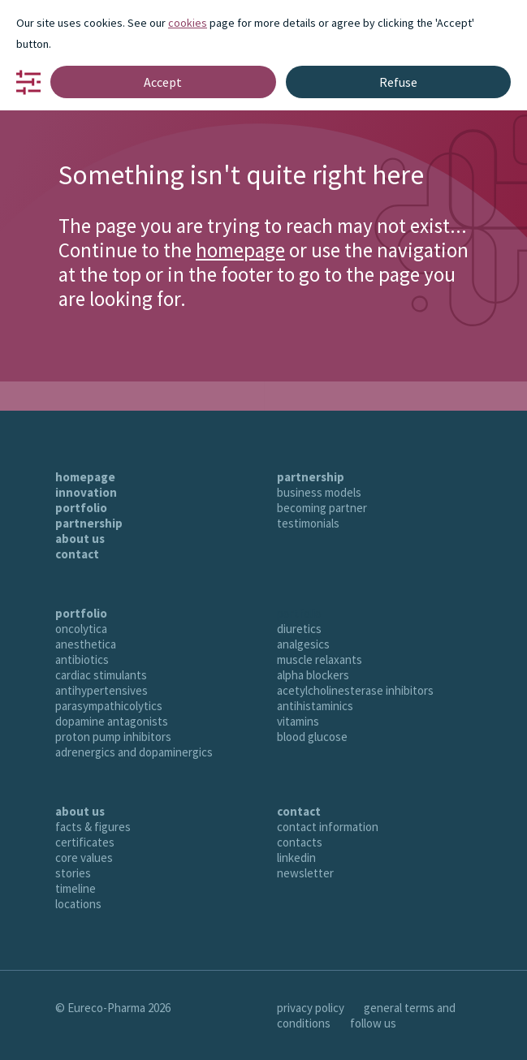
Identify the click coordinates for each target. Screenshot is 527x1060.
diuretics (299, 628)
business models (319, 492)
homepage (240, 250)
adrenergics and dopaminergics (134, 752)
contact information (327, 826)
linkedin (296, 857)
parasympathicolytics (108, 705)
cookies (187, 22)
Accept (163, 82)
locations (78, 903)
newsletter (305, 873)
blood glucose (312, 736)
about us (80, 538)
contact (77, 554)
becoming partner (322, 507)
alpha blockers (313, 675)
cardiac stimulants (101, 675)
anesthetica (85, 644)
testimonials (308, 523)
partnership (89, 523)
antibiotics (82, 659)
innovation (86, 492)
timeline (75, 888)
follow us (373, 1023)
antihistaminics (315, 705)
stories (73, 873)
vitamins (298, 721)
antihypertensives (101, 690)
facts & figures (93, 826)
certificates (84, 842)
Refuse (398, 82)
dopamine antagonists (111, 721)
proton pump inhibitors (113, 736)
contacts (299, 842)
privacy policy (310, 1007)
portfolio (81, 507)
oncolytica (81, 628)
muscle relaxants (319, 659)
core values (84, 857)
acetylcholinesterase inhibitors (355, 690)
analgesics (303, 644)
